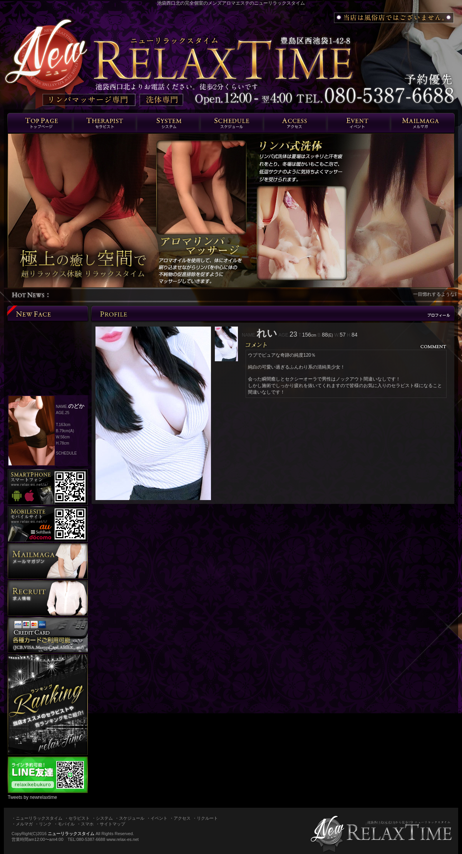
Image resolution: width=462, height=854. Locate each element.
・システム (102, 818)
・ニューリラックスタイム (37, 818)
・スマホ (85, 824)
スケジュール (231, 123)
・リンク (43, 824)
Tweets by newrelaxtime (32, 797)
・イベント (156, 818)
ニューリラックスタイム (71, 833)
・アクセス (180, 818)
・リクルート (205, 818)
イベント (358, 123)
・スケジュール (129, 818)
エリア (295, 123)
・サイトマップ (110, 824)
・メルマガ (22, 824)
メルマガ (422, 123)
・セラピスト (77, 818)
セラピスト (104, 123)
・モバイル (64, 824)
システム (168, 123)
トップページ (40, 123)
